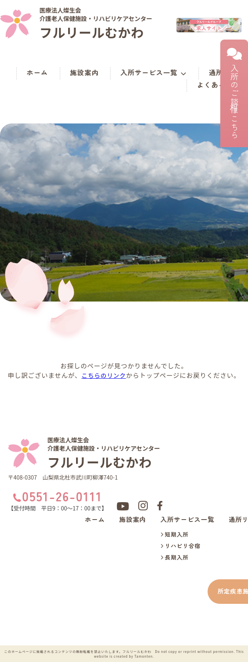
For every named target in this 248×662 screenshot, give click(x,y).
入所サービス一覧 (153, 72)
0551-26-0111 (62, 496)
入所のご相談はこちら (234, 93)
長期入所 (174, 557)
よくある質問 (218, 84)
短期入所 (174, 535)
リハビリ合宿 (180, 546)
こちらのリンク (103, 375)
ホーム (37, 72)
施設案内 (84, 72)
